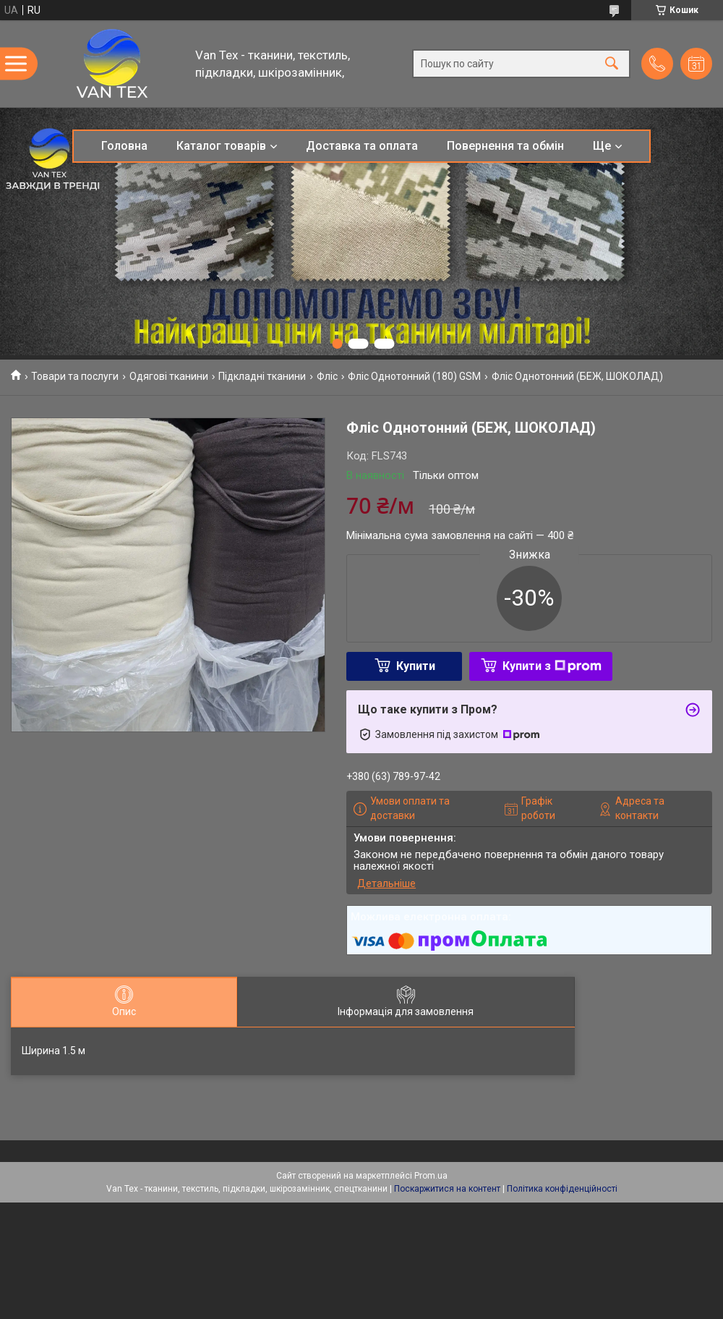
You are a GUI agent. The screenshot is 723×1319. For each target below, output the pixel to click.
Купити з (552, 666)
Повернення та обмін (505, 146)
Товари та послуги (75, 376)
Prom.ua (431, 1176)
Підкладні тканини (262, 376)
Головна (124, 146)
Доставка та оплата (362, 146)
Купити (415, 666)
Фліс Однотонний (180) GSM (414, 376)
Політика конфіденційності (562, 1189)
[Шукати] (611, 64)
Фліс (327, 376)
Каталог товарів (221, 146)
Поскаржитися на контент (447, 1189)
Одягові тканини (168, 376)
